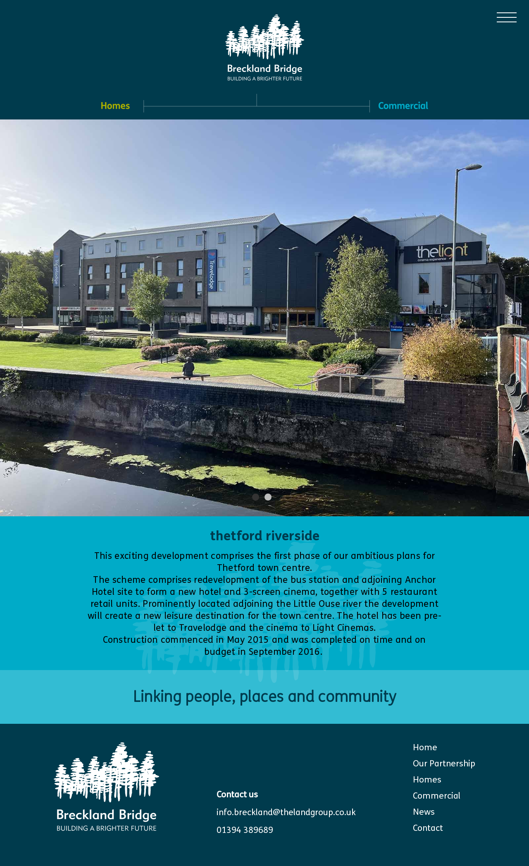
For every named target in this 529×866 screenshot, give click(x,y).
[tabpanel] (264, 317)
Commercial (436, 796)
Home (425, 747)
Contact (428, 828)
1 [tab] (256, 497)
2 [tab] (268, 497)
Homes (427, 780)
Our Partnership (444, 764)
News (424, 812)
